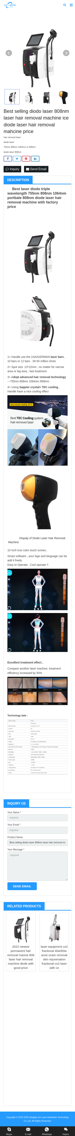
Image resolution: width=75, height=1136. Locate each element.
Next (66, 53)
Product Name (15, 837)
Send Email (36, 169)
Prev (9, 53)
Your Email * (14, 824)
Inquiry (12, 169)
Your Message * (15, 849)
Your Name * (14, 812)
